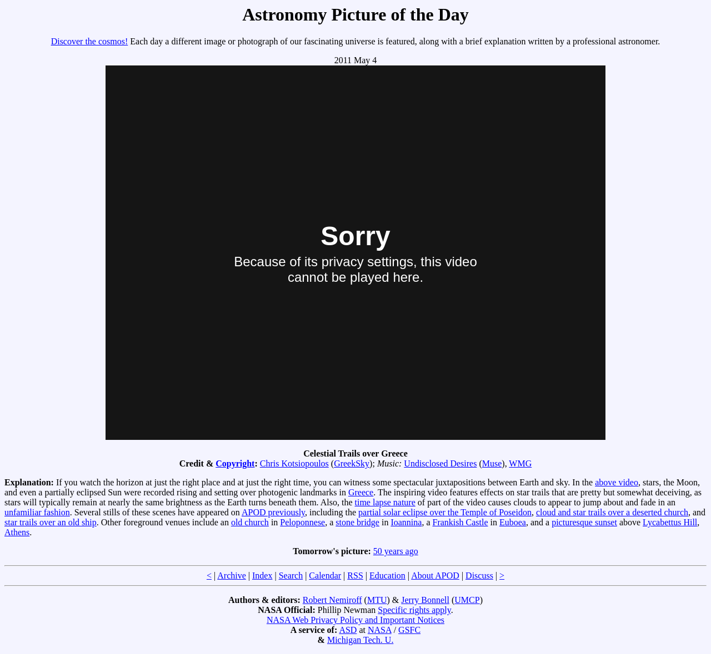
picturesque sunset (584, 522)
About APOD (435, 575)
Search (291, 575)
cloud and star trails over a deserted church (612, 512)
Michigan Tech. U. (360, 640)
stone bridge (357, 522)
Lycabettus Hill (670, 522)
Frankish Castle (460, 522)
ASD (348, 630)
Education (387, 575)
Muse (492, 463)
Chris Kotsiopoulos (294, 463)
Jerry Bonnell (425, 600)
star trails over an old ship (50, 522)
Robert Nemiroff (332, 600)
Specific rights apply (414, 610)
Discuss (479, 575)
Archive (231, 575)
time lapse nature (385, 502)
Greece (360, 492)
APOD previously (273, 512)
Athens (16, 532)
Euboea (512, 522)
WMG (520, 463)
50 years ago (395, 551)
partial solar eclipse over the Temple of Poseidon (445, 512)
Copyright (235, 463)
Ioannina (406, 522)
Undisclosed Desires (440, 463)
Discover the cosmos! (89, 41)
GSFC (409, 630)
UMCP (466, 600)
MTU (377, 600)
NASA (380, 630)
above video (616, 482)
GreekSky (351, 463)
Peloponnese (302, 522)
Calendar (325, 575)
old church (250, 522)
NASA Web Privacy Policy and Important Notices (355, 620)
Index (262, 575)
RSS (355, 575)
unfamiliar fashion (37, 512)
